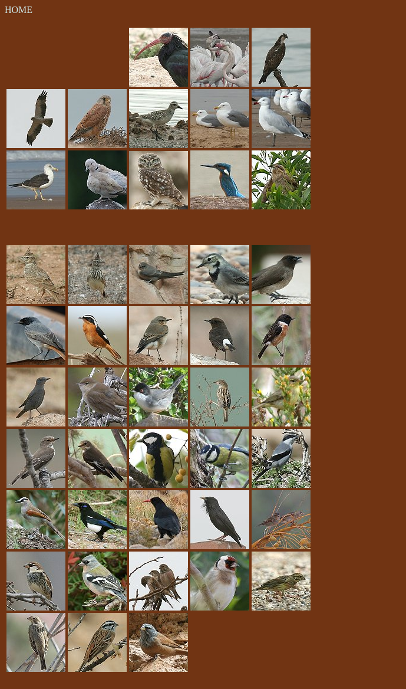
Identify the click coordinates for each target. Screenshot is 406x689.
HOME (18, 10)
